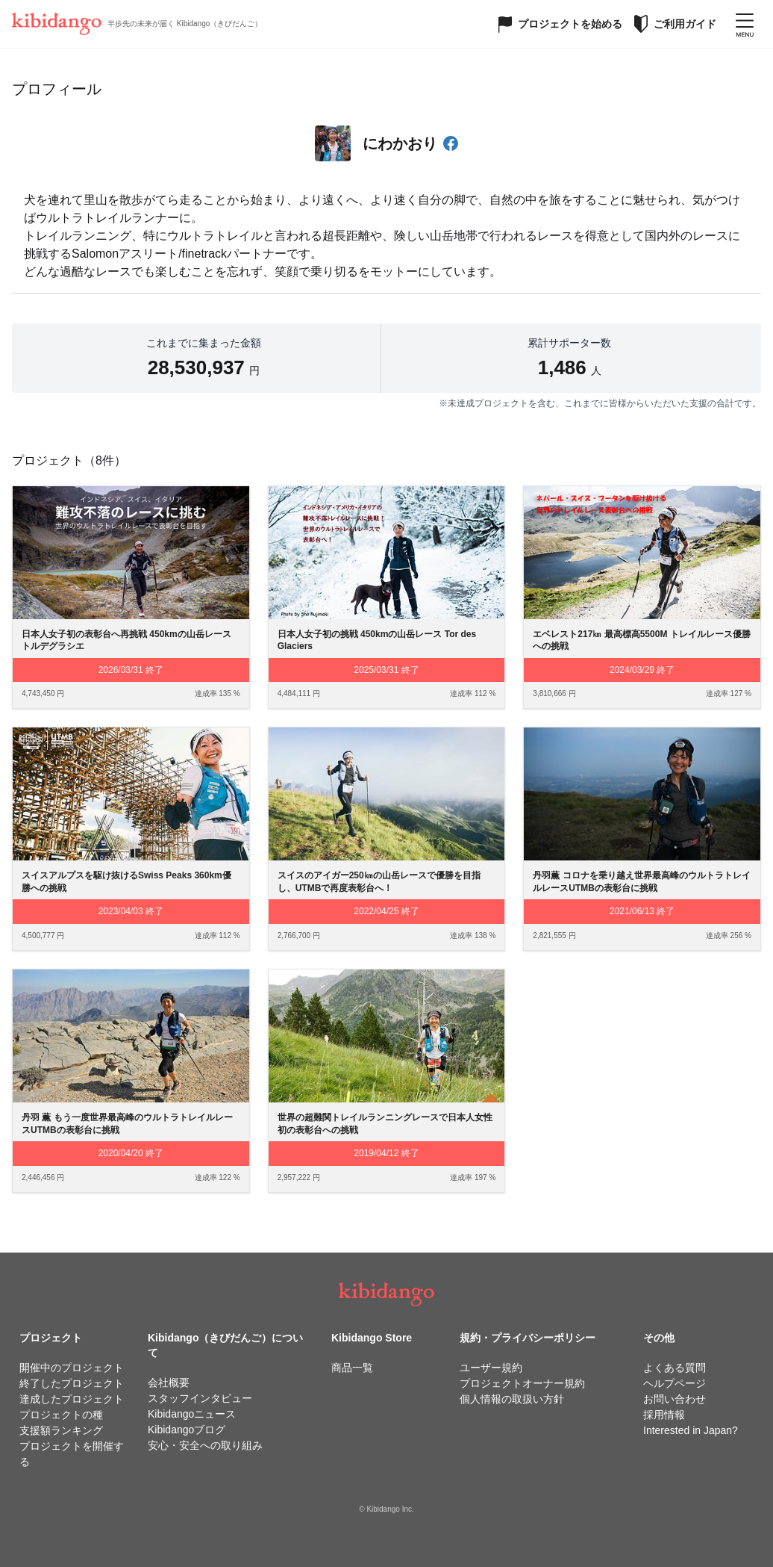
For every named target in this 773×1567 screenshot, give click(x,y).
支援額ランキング (61, 1430)
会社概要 (169, 1382)
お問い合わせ (674, 1399)
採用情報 (664, 1415)
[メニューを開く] (744, 23)
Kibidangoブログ (186, 1430)
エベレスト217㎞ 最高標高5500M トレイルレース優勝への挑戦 (641, 640)
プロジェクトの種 (61, 1415)
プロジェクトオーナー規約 (522, 1383)
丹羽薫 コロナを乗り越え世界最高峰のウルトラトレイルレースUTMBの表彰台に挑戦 (641, 881)
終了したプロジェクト (71, 1383)
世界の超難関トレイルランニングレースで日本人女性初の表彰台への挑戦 (385, 1123)
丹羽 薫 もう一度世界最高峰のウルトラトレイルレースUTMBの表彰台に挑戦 (127, 1123)
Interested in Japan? (690, 1430)
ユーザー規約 (491, 1368)
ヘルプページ (674, 1383)
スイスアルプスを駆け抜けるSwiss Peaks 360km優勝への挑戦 (126, 881)
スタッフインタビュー (200, 1398)
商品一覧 (352, 1368)
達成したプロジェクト (71, 1399)
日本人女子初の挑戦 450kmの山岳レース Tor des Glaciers (377, 640)
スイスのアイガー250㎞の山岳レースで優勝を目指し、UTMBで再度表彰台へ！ (379, 881)
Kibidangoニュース (192, 1414)
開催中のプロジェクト (71, 1368)
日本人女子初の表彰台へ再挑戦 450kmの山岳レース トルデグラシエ (131, 640)
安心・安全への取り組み (205, 1445)
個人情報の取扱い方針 (512, 1399)
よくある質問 (674, 1368)
